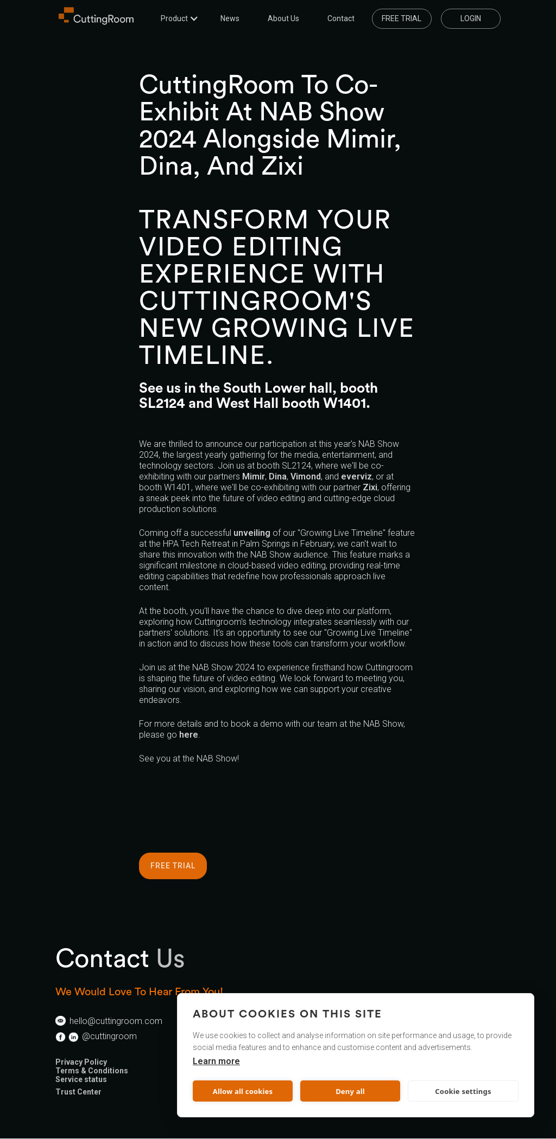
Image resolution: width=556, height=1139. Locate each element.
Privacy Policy (81, 1062)
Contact (341, 18)
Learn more (216, 1061)
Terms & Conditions (91, 1070)
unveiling (251, 533)
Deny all (350, 1091)
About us (283, 18)
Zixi (370, 487)
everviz (356, 476)
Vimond (305, 476)
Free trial (401, 18)
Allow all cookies (243, 1091)
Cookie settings (463, 1091)
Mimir (253, 476)
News (229, 18)
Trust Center (78, 1091)
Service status (81, 1079)
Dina (278, 476)
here (188, 735)
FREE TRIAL (172, 865)
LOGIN (470, 18)
